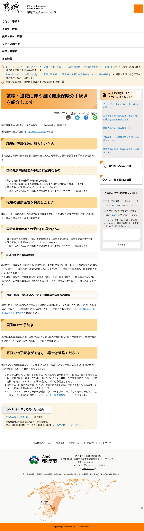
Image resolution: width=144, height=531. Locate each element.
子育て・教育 (9, 29)
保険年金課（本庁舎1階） (18, 417)
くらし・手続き (11, 21)
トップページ (12, 67)
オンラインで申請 (37, 131)
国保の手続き (110, 67)
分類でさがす (31, 67)
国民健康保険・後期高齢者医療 (82, 67)
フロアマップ (88, 468)
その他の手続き (102, 74)
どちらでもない (121, 205)
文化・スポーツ (11, 43)
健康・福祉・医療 (12, 36)
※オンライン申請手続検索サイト (55, 395)
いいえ (135, 205)
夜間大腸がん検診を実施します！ (119, 128)
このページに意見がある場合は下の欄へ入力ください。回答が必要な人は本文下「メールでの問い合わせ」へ (121, 223)
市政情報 (7, 58)
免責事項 (60, 443)
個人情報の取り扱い (42, 443)
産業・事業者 (9, 51)
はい (108, 205)
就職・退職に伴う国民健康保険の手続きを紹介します (33, 82)
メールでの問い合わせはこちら (67, 425)
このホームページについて (81, 443)
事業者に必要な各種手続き (75, 74)
